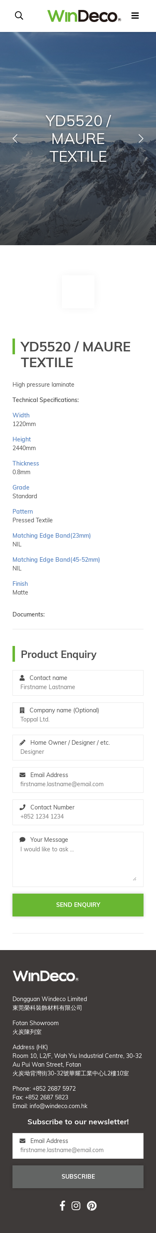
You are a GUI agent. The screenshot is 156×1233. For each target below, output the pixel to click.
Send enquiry (78, 905)
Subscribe (78, 1176)
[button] (14, 138)
